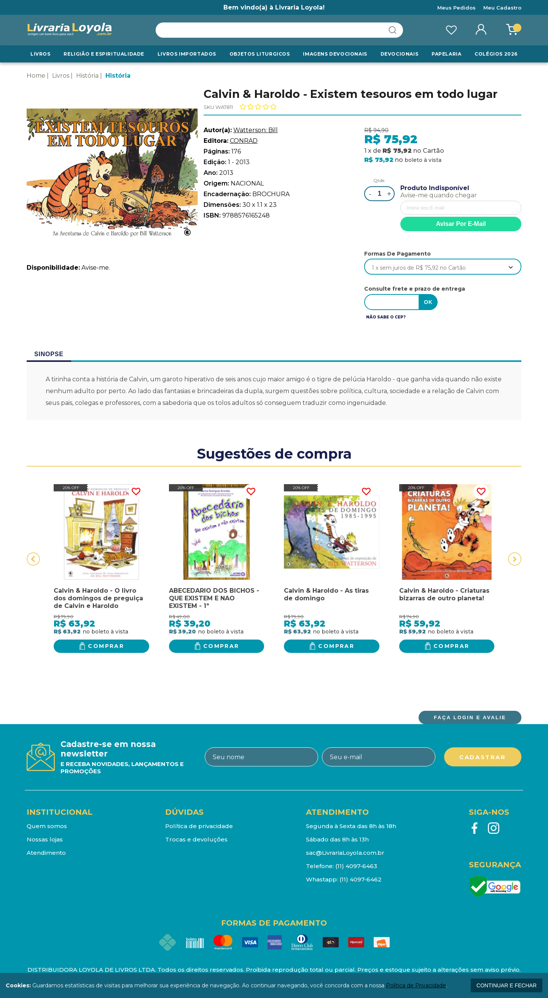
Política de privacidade (199, 826)
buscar (392, 30)
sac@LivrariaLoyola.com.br (345, 852)
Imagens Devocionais (335, 54)
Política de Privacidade (416, 985)
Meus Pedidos (456, 8)
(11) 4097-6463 (356, 866)
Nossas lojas (45, 839)
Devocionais (400, 54)
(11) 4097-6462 (360, 879)
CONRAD (244, 140)
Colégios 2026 (496, 54)
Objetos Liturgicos (259, 54)
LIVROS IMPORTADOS (187, 54)
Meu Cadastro (502, 8)
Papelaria (446, 54)
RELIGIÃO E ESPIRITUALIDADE (104, 54)
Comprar (106, 646)
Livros (40, 54)
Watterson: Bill (255, 130)
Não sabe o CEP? (386, 317)
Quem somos (47, 826)
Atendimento (46, 852)
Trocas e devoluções (196, 839)
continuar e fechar (506, 985)
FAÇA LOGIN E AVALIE (470, 717)
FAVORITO (135, 491)
